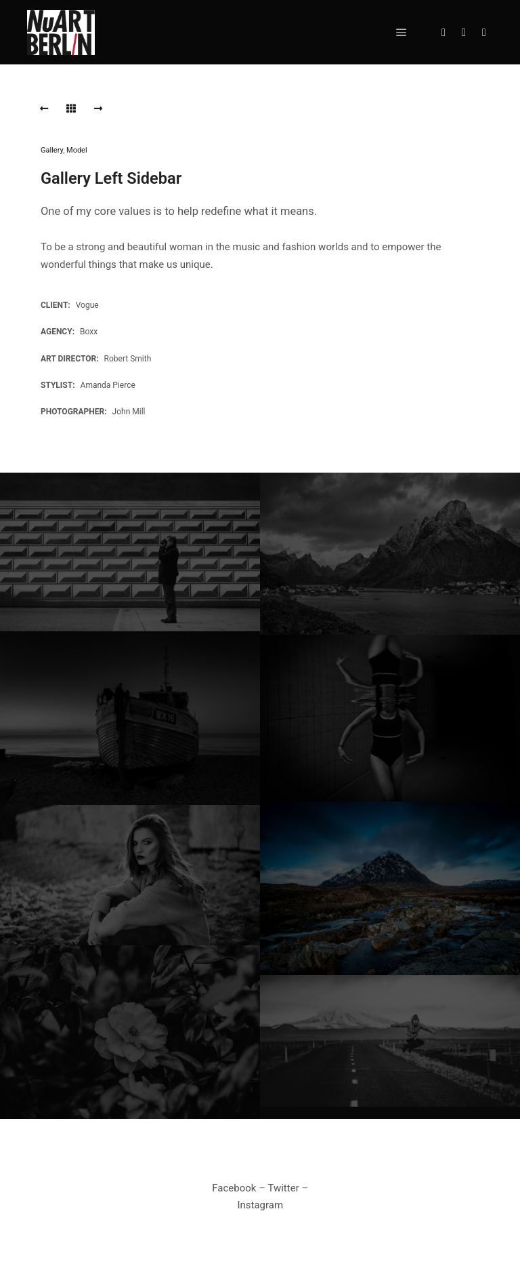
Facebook (234, 1188)
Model (76, 150)
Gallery (52, 150)
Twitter (283, 1188)
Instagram (260, 1205)
